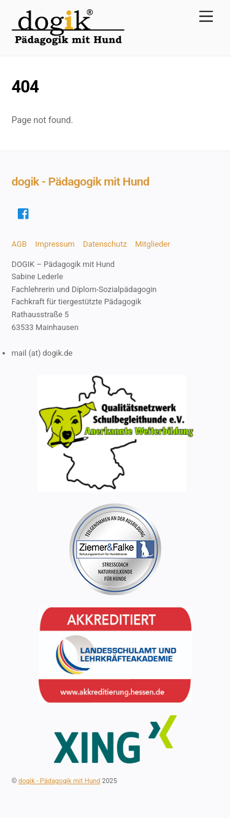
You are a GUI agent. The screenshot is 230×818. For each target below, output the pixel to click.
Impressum (55, 244)
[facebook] (24, 212)
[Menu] (206, 17)
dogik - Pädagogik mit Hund (59, 781)
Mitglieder (152, 244)
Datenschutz (105, 244)
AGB (19, 244)
